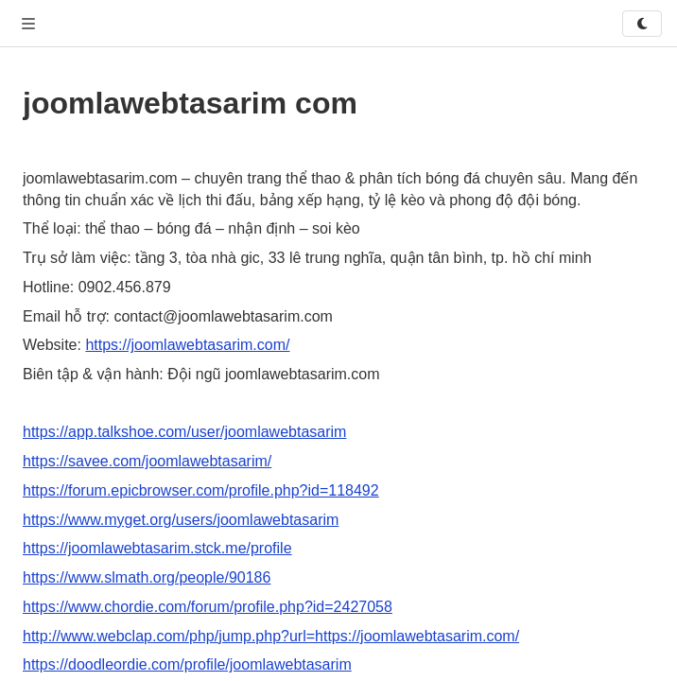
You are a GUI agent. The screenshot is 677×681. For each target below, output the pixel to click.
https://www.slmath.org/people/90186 (146, 577)
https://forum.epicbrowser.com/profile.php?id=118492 (201, 490)
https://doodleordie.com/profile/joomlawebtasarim (187, 664)
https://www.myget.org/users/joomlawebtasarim (180, 520)
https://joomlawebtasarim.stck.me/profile (157, 548)
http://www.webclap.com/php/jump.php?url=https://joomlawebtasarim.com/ (271, 636)
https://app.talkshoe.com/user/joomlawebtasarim (184, 432)
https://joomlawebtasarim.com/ (187, 345)
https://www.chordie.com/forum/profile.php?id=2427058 (207, 607)
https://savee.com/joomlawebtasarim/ (147, 461)
